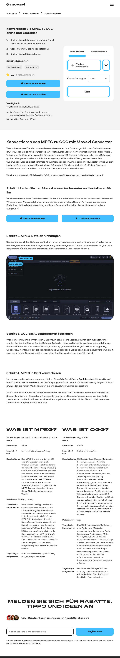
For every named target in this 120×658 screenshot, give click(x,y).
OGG (99, 78)
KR (35, 107)
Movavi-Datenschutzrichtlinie (24, 643)
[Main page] (15, 4)
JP (32, 107)
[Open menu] (111, 4)
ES (20, 107)
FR (14, 107)
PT (23, 107)
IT (17, 107)
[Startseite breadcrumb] (11, 13)
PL (29, 107)
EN (11, 107)
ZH (38, 107)
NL (26, 107)
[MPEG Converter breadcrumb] (53, 13)
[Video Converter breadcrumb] (30, 13)
